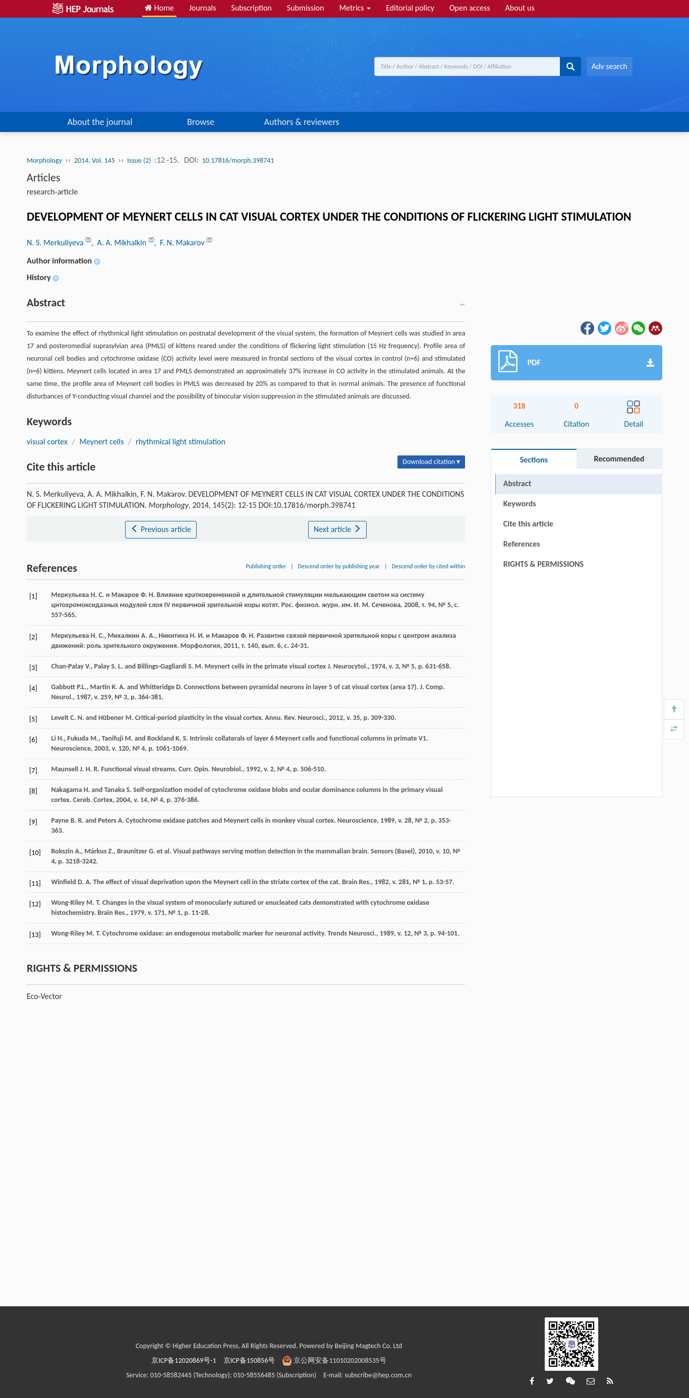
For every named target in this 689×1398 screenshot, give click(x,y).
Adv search (609, 66)
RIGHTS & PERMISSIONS (543, 564)
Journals (202, 8)
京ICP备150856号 (249, 1360)
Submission (305, 8)
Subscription (251, 8)
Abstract (517, 483)
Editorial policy (410, 8)
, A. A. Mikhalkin (119, 242)
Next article (337, 529)
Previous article (161, 529)
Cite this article (528, 523)
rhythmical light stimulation (180, 441)
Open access (469, 8)
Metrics (355, 8)
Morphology (44, 160)
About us (520, 8)
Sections (534, 459)
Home (159, 8)
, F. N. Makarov (180, 242)
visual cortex (47, 441)
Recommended (619, 458)
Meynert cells (101, 441)
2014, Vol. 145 (94, 160)
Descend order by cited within (429, 566)
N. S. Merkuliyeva (56, 242)
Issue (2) (139, 160)
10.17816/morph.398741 (238, 160)
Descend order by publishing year (339, 566)
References (521, 544)
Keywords (519, 503)
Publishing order (266, 566)
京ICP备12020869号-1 (183, 1360)
